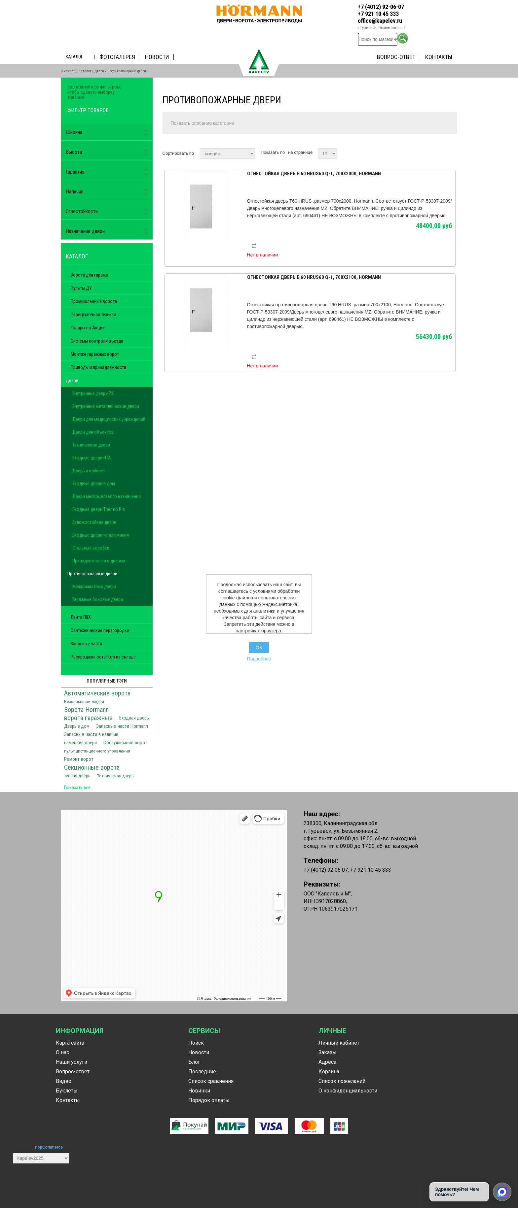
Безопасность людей (84, 701)
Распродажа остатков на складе (103, 656)
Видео (63, 1081)
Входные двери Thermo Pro (99, 509)
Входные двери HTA (91, 457)
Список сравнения (211, 1081)
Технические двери (91, 445)
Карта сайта (70, 1043)
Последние (202, 1071)
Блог (194, 1062)
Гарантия (75, 172)
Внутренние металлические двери (105, 406)
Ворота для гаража (89, 275)
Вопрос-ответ (396, 56)
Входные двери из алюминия (100, 535)
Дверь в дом (77, 726)
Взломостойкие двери (94, 522)
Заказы (327, 1052)
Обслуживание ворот (125, 743)
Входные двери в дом (93, 483)
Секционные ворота (92, 767)
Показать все (77, 787)
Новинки (199, 1091)
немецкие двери (80, 743)
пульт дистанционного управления (97, 751)
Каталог (74, 56)
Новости (157, 56)
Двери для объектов (93, 432)
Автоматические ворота (97, 693)
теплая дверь (77, 776)
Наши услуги (71, 1062)
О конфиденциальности (347, 1091)
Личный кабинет (338, 1043)
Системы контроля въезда (97, 341)
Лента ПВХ (81, 617)
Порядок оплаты (209, 1100)
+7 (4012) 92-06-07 (381, 6)
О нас (62, 1052)
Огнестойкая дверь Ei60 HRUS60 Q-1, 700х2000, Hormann (314, 174)
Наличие (75, 191)
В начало (68, 71)
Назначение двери (85, 231)
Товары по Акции (88, 327)
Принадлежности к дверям (98, 560)
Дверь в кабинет (88, 470)
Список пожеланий (341, 1081)
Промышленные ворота (94, 301)
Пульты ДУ (81, 288)
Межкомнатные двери (94, 586)
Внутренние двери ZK (93, 393)
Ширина (74, 132)
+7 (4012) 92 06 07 (326, 870)
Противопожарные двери (92, 573)
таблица (440, 152)
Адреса (327, 1062)
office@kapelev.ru (380, 20)
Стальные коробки (90, 548)
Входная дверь (134, 718)
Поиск (196, 1043)
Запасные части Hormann (122, 726)
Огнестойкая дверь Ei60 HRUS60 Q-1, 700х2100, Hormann (314, 277)
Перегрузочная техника (93, 314)
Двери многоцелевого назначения (106, 496)
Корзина (328, 1071)
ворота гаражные (88, 718)
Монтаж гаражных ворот (95, 354)
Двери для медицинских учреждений (108, 419)
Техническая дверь (115, 775)
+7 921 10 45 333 (378, 13)
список (452, 152)
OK (259, 647)
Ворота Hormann (86, 710)
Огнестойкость (82, 211)
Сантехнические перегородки (100, 630)
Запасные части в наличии (91, 734)
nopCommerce (49, 1147)
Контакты (438, 56)
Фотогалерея (117, 56)
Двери (99, 71)
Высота (74, 152)
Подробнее (259, 658)
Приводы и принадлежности (98, 367)
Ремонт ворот (78, 759)
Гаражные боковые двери (97, 599)
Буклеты (67, 1091)
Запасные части (86, 643)
